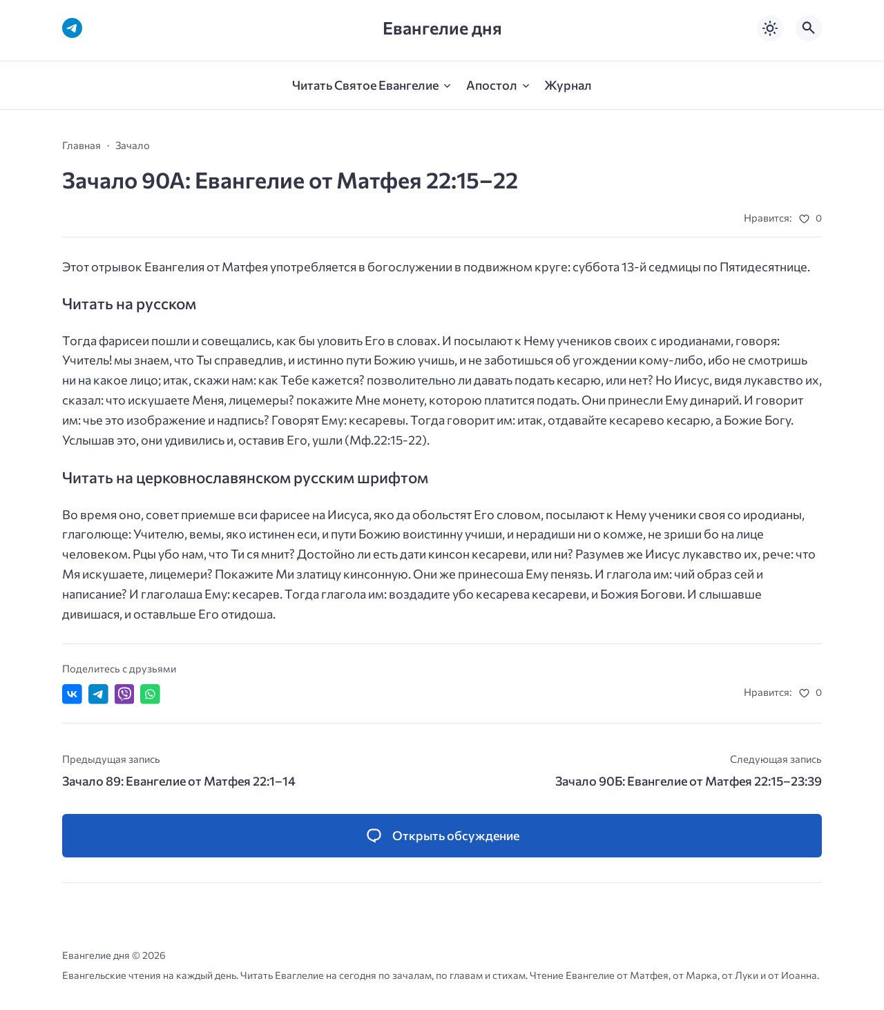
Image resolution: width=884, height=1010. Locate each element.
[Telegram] (72, 28)
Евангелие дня (442, 28)
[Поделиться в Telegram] (98, 694)
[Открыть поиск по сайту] (809, 28)
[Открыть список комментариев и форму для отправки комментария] (442, 835)
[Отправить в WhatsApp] (150, 694)
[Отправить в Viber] (125, 694)
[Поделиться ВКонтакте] (72, 694)
